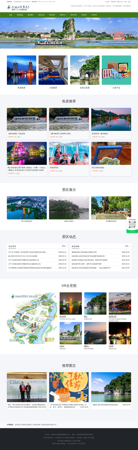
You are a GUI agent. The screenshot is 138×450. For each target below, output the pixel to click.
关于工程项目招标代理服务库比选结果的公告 (23, 260)
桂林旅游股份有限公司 (48, 424)
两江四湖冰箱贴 (98, 168)
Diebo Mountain (89, 348)
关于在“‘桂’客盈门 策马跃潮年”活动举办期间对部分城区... (27, 252)
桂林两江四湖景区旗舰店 (23, 424)
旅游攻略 (75, 246)
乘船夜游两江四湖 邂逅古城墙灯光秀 (84, 252)
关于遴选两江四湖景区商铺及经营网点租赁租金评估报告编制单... (30, 268)
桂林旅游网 (36, 424)
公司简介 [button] (94, 15)
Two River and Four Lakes (67, 319)
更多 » (64, 246)
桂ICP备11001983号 (69, 437)
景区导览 (74, 15)
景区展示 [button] (52, 15)
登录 (125, 1)
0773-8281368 (18, 1)
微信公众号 (120, 1)
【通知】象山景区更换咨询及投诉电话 (105, 405)
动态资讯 (12, 246)
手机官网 (113, 1)
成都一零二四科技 (89, 437)
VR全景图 (69, 286)
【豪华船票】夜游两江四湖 (60, 134)
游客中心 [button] (63, 15)
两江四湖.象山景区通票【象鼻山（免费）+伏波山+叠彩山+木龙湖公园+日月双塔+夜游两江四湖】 (26, 169)
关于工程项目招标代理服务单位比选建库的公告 (24, 264)
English (108, 1)
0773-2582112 (27, 1)
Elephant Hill (88, 319)
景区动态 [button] (41, 15)
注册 (129, 1)
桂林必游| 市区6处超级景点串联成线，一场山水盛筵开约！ (92, 268)
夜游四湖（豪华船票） (100, 134)
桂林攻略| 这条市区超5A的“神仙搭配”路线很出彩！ (89, 256)
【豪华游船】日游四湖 (16, 134)
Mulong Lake (112, 348)
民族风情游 (54, 168)
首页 (10, 15)
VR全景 (83, 15)
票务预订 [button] (31, 15)
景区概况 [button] (20, 15)
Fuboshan (63, 348)
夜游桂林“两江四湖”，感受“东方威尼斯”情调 (86, 264)
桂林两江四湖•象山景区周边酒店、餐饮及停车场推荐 (90, 260)
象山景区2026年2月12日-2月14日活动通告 (22, 256)
